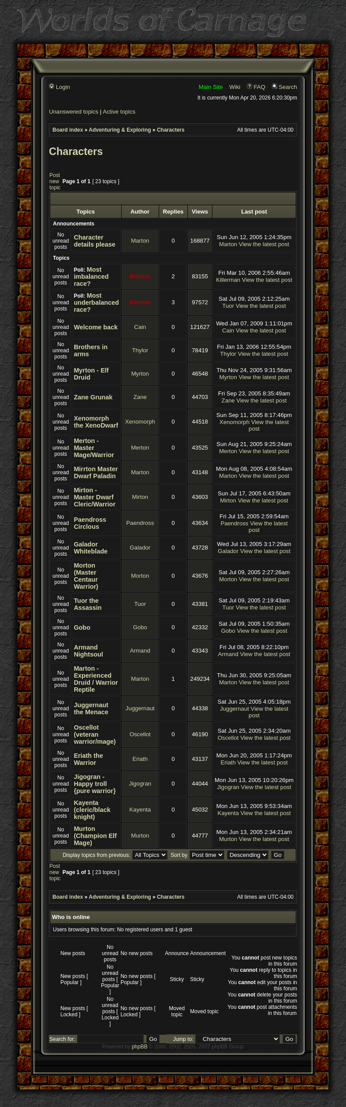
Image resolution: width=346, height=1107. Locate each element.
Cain (140, 327)
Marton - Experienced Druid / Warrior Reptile (96, 679)
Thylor (140, 350)
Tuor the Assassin (87, 604)
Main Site (211, 87)
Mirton (140, 497)
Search (284, 87)
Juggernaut (140, 708)
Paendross (140, 523)
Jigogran (140, 783)
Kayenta (140, 809)
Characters (171, 130)
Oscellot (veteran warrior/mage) (94, 734)
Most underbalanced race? (96, 302)
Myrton (140, 373)
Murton (140, 835)
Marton (140, 240)
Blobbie (140, 276)
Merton (140, 447)
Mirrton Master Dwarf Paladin (96, 472)
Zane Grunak (93, 397)
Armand (140, 650)
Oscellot (140, 734)
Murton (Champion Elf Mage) (95, 835)
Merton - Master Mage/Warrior (94, 447)
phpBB (140, 1047)
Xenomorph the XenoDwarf (96, 422)
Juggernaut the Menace (91, 708)
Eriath (140, 759)
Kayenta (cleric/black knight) (92, 809)
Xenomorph (140, 421)
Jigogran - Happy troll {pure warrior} (94, 783)
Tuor (228, 306)
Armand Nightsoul (88, 651)
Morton (140, 575)
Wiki (234, 87)
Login (59, 87)
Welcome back (96, 327)
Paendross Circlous (90, 523)
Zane (140, 397)
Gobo (82, 627)
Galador (140, 547)
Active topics (119, 111)
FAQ (256, 87)
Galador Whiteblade (91, 548)
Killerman (228, 280)
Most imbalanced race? (91, 276)
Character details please (94, 241)
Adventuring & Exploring (120, 130)
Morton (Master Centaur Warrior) (86, 576)
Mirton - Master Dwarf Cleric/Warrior (94, 497)
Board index (67, 130)
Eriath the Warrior (88, 759)
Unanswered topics (73, 111)
